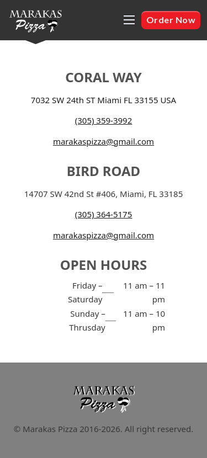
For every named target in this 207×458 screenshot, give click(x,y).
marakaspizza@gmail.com (103, 141)
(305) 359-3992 (103, 120)
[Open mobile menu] (129, 19)
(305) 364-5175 (103, 214)
